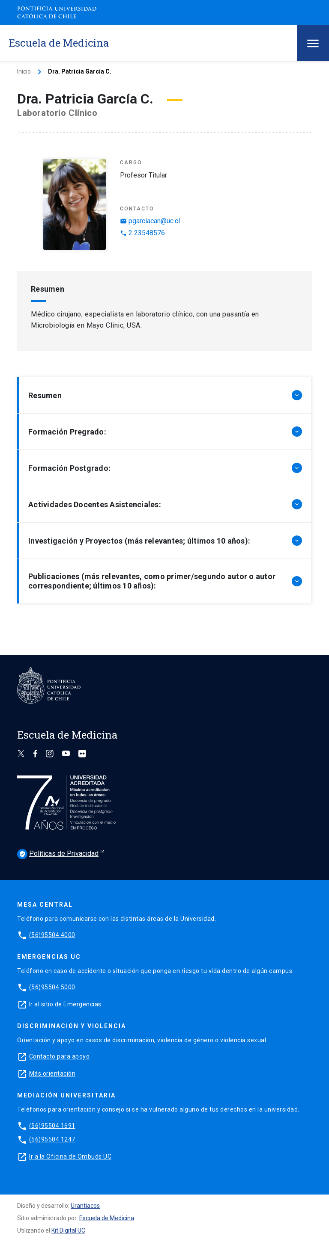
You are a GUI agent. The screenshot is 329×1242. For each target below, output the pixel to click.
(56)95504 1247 (52, 1139)
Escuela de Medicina (106, 1218)
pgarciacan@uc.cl (150, 221)
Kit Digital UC (68, 1230)
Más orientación (52, 1073)
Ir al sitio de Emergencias (65, 1004)
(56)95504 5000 (52, 987)
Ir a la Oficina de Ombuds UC (70, 1156)
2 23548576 (142, 233)
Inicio (24, 71)
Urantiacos (85, 1205)
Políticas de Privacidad (58, 854)
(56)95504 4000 (52, 935)
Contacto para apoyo (59, 1056)
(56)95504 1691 (52, 1125)
